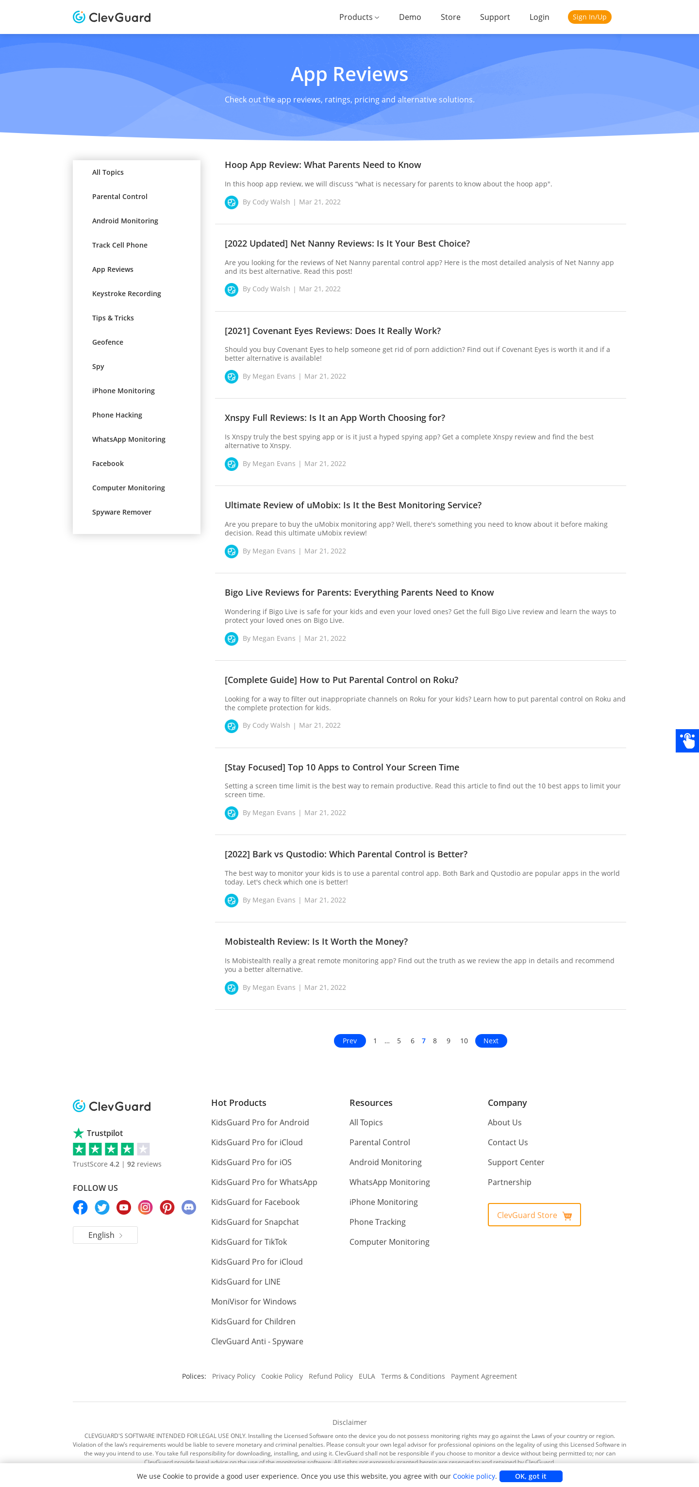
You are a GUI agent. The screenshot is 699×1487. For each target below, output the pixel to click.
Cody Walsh (270, 202)
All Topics (108, 172)
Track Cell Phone (120, 245)
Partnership (508, 1174)
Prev (350, 1032)
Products (364, 17)
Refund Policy (334, 1367)
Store (455, 17)
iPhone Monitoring (123, 390)
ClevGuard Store (534, 1207)
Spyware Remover (121, 512)
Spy (98, 366)
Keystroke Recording (126, 293)
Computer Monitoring (128, 487)
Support (497, 17)
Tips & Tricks (113, 317)
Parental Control (120, 196)
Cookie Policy (286, 1367)
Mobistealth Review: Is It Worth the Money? (316, 932)
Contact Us (507, 1134)
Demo (416, 17)
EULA (370, 1367)
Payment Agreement (480, 1367)
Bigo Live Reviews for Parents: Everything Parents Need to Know (359, 592)
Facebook (108, 463)
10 (464, 1032)
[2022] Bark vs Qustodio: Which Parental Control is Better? (346, 845)
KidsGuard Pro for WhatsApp (261, 1174)
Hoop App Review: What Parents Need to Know (323, 164)
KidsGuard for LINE (245, 1273)
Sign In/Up (589, 17)
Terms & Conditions (413, 1367)
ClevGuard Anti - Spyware (255, 1333)
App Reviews (112, 269)
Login (540, 17)
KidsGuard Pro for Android (256, 1114)
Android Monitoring (125, 220)
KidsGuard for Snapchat (252, 1213)
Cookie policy (463, 1476)
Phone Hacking (117, 414)
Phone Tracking (376, 1213)
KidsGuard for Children (250, 1313)
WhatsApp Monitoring (129, 439)
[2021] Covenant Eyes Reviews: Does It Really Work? (333, 330)
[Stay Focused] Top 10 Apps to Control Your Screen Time (342, 767)
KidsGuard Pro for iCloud (254, 1134)
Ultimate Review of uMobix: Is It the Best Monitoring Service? (353, 505)
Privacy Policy (239, 1367)
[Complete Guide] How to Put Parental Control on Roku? (341, 679)
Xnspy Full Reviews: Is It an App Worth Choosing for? (335, 417)
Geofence (107, 342)
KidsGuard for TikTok (247, 1233)
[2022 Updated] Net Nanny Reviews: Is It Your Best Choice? (347, 243)
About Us (504, 1114)
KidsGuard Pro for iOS (249, 1154)
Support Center (514, 1154)
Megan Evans (273, 376)
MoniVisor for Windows (250, 1293)
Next (491, 1032)
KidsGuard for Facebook (253, 1193)
